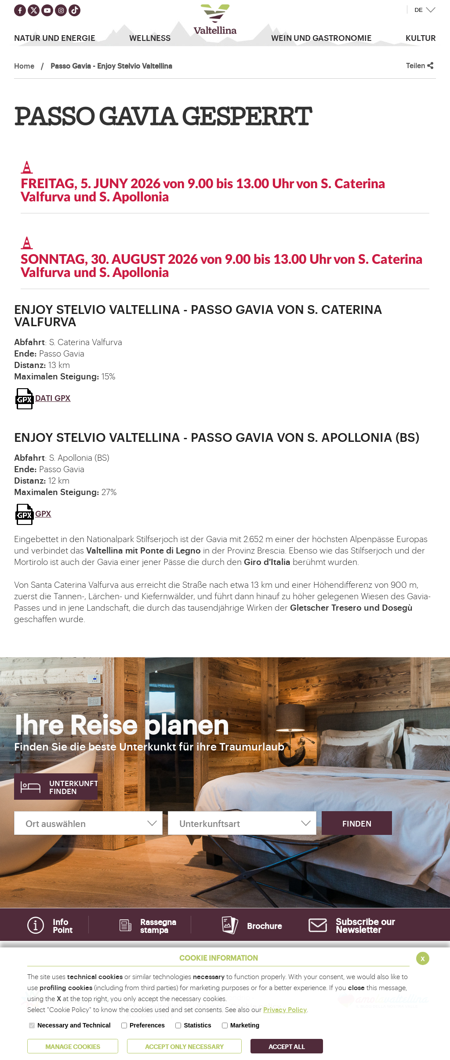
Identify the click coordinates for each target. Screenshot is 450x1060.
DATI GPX (42, 397)
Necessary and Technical (73, 1025)
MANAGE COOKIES (72, 1046)
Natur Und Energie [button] (54, 37)
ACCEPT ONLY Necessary (184, 1046)
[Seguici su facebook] (20, 10)
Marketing (244, 1025)
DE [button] (418, 10)
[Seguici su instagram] (61, 10)
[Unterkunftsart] (242, 823)
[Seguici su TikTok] (74, 10)
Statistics (197, 1025)
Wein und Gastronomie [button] (321, 37)
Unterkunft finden (73, 787)
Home (24, 65)
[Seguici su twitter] (34, 10)
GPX (32, 513)
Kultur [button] (421, 37)
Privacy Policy (285, 1009)
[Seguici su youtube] (47, 10)
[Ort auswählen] (88, 823)
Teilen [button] (419, 65)
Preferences (147, 1025)
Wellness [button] (150, 37)
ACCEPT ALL (287, 1046)
